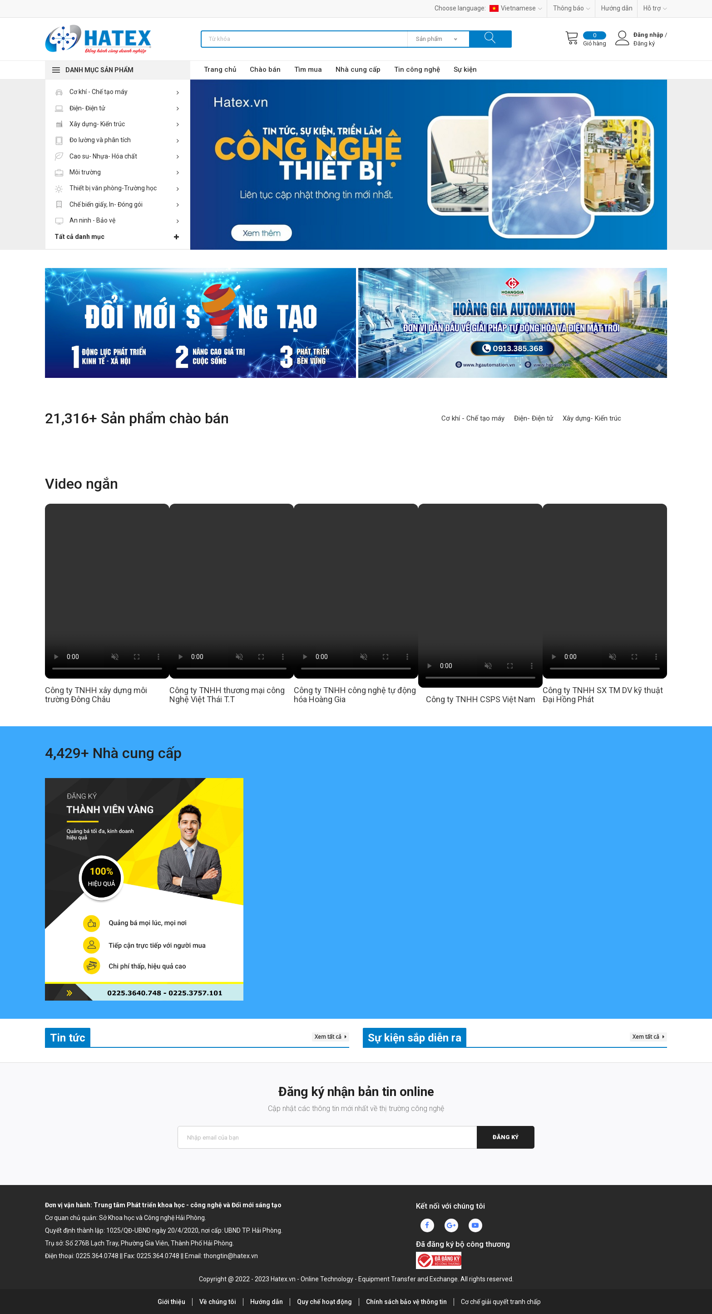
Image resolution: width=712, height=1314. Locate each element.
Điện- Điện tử (116, 108)
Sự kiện (465, 69)
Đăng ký (505, 1137)
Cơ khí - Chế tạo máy (116, 91)
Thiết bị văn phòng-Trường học (116, 188)
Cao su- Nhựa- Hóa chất (116, 156)
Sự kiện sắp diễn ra (414, 1037)
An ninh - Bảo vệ (116, 220)
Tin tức (67, 1037)
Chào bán (265, 69)
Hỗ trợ (655, 8)
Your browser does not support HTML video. (107, 591)
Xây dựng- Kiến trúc (116, 124)
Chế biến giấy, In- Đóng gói (116, 204)
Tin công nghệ (417, 69)
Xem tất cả (330, 1037)
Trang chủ (220, 69)
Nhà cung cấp (358, 69)
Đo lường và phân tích (116, 140)
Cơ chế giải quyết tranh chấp (501, 1301)
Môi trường (116, 172)
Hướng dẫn (617, 8)
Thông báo (571, 8)
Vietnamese (516, 8)
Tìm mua (308, 69)
